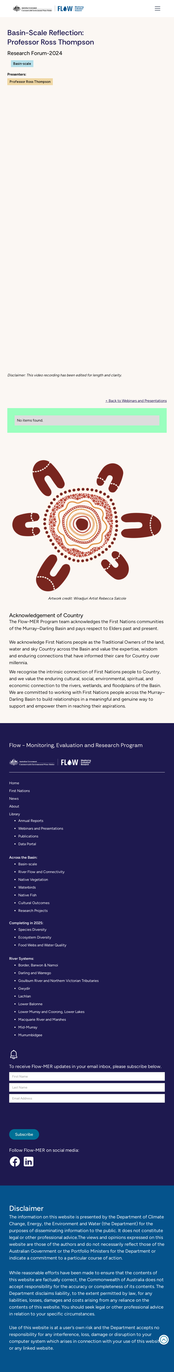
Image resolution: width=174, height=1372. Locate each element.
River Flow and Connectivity (41, 872)
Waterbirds (27, 887)
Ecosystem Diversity (34, 937)
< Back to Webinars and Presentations (136, 401)
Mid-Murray (27, 1027)
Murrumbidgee (30, 1035)
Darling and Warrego (34, 973)
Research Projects (33, 910)
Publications (28, 836)
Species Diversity (32, 929)
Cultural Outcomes (33, 903)
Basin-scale (27, 864)
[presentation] (44, 1114)
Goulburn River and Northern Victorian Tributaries (58, 981)
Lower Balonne (30, 1004)
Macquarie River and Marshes (42, 1019)
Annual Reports (30, 820)
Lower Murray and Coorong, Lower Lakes (51, 1012)
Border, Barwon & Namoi (38, 965)
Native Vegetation (33, 879)
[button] (156, 8)
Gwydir (24, 988)
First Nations (19, 791)
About (14, 806)
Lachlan (24, 996)
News (14, 798)
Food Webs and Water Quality (42, 945)
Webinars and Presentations (40, 828)
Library (14, 814)
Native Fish (27, 895)
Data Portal (27, 844)
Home (14, 783)
